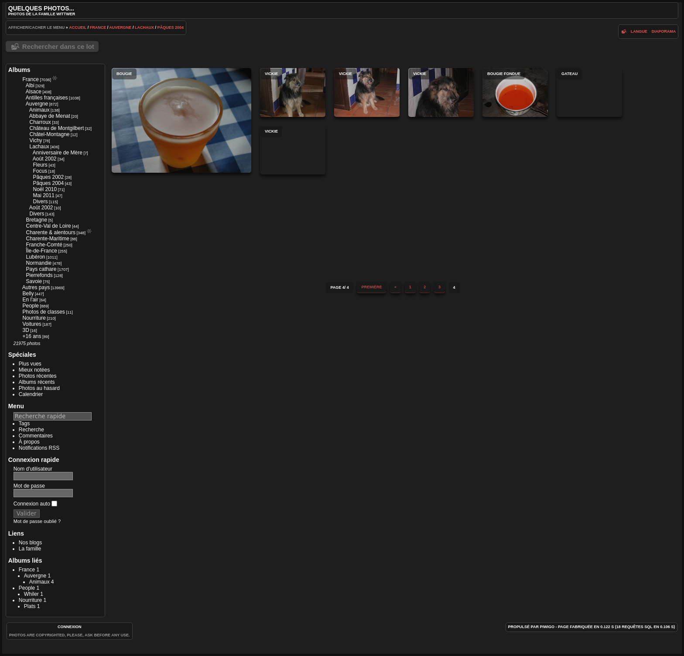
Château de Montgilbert (56, 128)
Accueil (77, 27)
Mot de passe (29, 486)
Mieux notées (34, 370)
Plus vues (30, 364)
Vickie (292, 92)
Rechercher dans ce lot (58, 46)
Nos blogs (30, 543)
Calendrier (31, 394)
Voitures (31, 324)
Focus (40, 171)
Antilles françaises (47, 98)
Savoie (34, 281)
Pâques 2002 (48, 177)
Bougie (181, 120)
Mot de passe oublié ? (37, 521)
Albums (19, 69)
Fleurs (40, 165)
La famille (30, 549)
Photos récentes (38, 376)
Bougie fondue (515, 92)
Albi (30, 85)
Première (371, 287)
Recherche (31, 430)
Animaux (39, 110)
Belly (28, 293)
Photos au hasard (39, 388)
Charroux (40, 122)
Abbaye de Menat (49, 116)
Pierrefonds (39, 275)
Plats (30, 606)
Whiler (31, 594)
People (30, 306)
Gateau (589, 92)
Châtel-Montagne (49, 134)
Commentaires (36, 436)
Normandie (38, 263)
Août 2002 (45, 159)
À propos (29, 442)
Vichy (35, 140)
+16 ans (31, 336)
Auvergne (120, 27)
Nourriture (33, 318)
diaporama (664, 31)
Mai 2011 (43, 195)
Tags (24, 423)
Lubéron (35, 257)
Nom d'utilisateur (33, 469)
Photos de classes (43, 312)
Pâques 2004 (170, 27)
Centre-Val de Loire (48, 226)
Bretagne (36, 220)
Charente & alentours (50, 232)
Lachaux (144, 27)
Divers (40, 201)
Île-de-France (41, 251)
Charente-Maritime (47, 239)
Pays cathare (41, 269)
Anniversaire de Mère (57, 153)
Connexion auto (35, 504)
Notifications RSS (39, 448)
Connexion (70, 627)
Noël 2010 (45, 189)
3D (25, 330)
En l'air (30, 300)
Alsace (33, 92)
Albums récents (37, 382)
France (98, 27)
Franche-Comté (44, 245)
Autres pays (36, 287)
